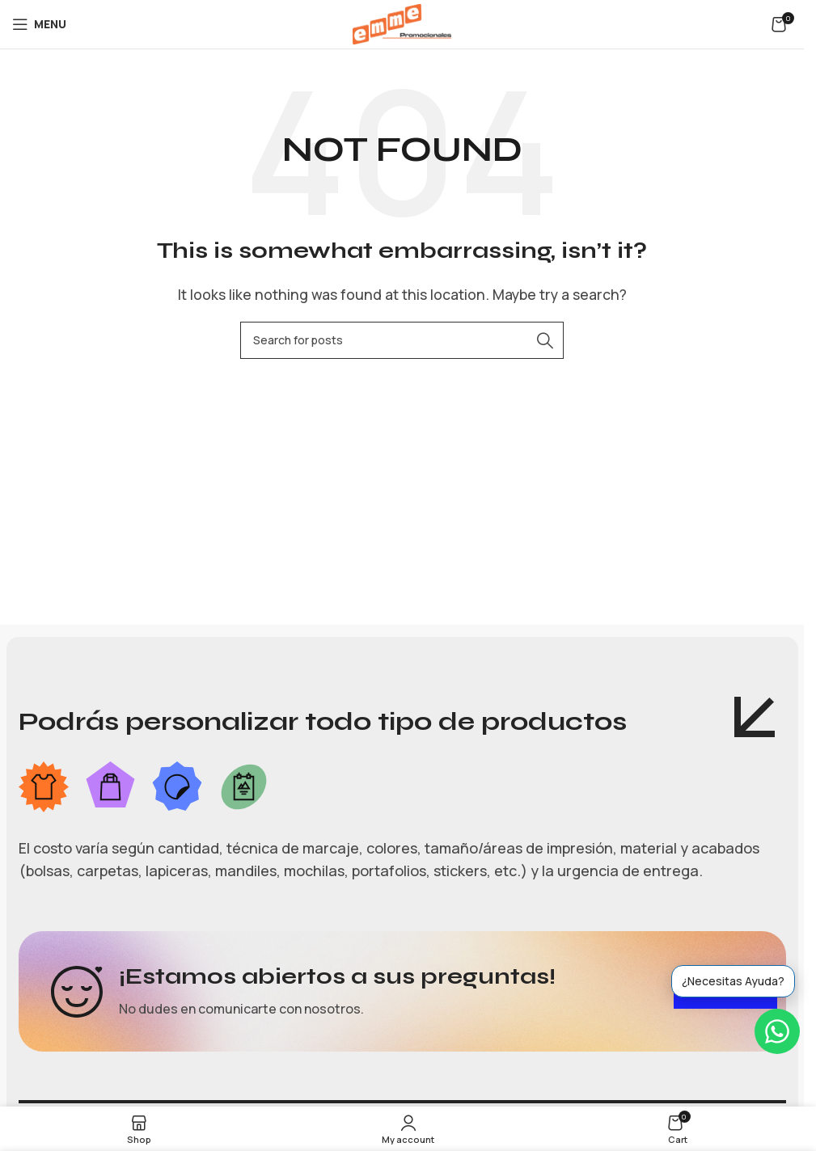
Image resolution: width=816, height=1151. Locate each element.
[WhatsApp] (777, 1031)
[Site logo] (402, 23)
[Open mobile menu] (39, 24)
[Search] (402, 340)
